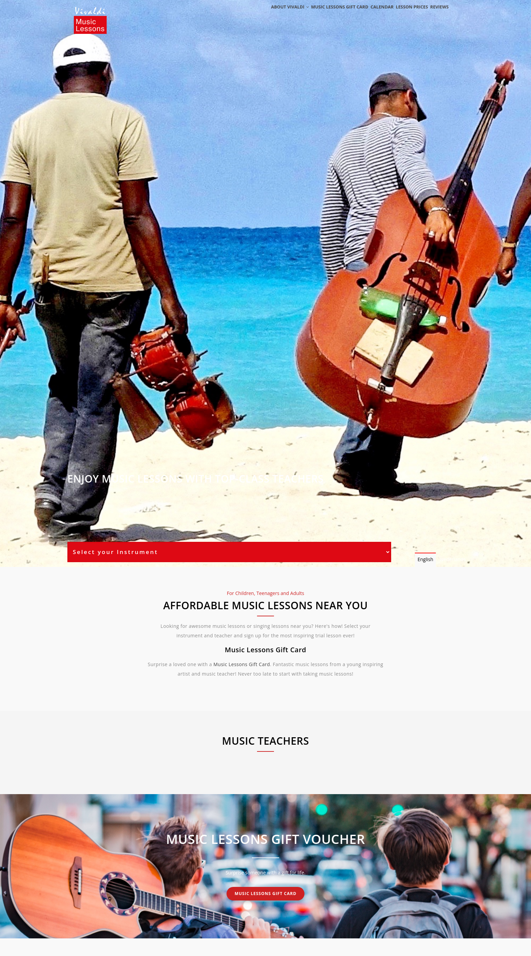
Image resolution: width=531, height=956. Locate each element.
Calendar (372, 14)
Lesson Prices (406, 14)
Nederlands (453, 559)
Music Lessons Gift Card (327, 14)
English (425, 559)
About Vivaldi (274, 14)
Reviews (437, 14)
